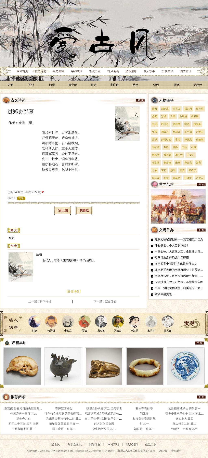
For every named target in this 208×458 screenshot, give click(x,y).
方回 (172, 116)
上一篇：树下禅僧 (39, 301)
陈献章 (155, 155)
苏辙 (154, 139)
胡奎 (166, 178)
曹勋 (175, 147)
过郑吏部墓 (21, 112)
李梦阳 (155, 162)
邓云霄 (155, 147)
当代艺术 (167, 71)
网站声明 (113, 444)
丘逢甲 (188, 178)
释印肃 (155, 178)
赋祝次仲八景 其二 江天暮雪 (104, 408)
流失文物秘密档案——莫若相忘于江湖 (179, 239)
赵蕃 (154, 116)
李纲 (177, 139)
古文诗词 (40, 71)
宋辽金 (114, 84)
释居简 (167, 155)
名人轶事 (149, 71)
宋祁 (163, 170)
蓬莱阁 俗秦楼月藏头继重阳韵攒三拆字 (29, 408)
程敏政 (199, 139)
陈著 (182, 170)
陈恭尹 (176, 178)
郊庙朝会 (166, 139)
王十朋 (188, 131)
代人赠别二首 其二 (184, 423)
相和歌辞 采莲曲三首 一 (64, 423)
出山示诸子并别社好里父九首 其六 (106, 418)
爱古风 (55, 444)
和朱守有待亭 (144, 408)
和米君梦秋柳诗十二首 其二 (63, 418)
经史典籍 (58, 71)
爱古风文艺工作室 (130, 450)
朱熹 (177, 162)
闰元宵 (144, 413)
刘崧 (166, 147)
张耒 (154, 131)
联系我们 (132, 444)
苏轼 (163, 116)
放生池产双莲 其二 (104, 428)
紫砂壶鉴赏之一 (165, 294)
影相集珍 (131, 71)
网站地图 (94, 444)
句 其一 (144, 423)
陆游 (154, 108)
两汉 (31, 84)
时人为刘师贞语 (104, 423)
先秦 (10, 84)
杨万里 (199, 108)
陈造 (186, 124)
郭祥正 (192, 170)
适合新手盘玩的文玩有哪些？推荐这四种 (180, 269)
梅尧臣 (197, 124)
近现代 (197, 84)
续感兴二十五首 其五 (184, 428)
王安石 (190, 155)
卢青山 (199, 131)
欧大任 (165, 124)
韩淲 (154, 124)
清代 (177, 84)
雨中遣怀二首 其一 (64, 428)
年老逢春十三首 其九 (23, 413)
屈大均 (188, 108)
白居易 (183, 116)
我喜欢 (84, 210)
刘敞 (154, 170)
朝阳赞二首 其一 (144, 428)
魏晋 (52, 84)
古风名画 (113, 71)
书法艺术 (95, 71)
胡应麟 (194, 116)
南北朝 (72, 84)
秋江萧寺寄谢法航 (144, 418)
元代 (135, 84)
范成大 (176, 131)
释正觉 (188, 162)
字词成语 (76, 71)
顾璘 (172, 170)
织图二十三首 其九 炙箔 (24, 423)
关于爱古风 (74, 444)
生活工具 (151, 444)
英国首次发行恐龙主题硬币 (172, 257)
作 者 (13, 245)
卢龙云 (199, 178)
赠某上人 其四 (184, 418)
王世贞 (176, 108)
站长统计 (176, 450)
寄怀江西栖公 (63, 408)
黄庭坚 (176, 124)
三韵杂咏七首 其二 (23, 428)
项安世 (179, 155)
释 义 (13, 230)
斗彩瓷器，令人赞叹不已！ (172, 245)
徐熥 (39, 255)
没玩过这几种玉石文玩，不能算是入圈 (179, 282)
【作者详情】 (73, 291)
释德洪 (188, 139)
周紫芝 (165, 131)
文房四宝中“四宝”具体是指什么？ (176, 263)
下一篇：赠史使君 (105, 301)
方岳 (184, 147)
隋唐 (93, 84)
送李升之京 (23, 418)
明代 (156, 84)
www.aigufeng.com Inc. (62, 450)
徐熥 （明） (26, 123)
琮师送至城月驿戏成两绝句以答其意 (107, 413)
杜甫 (193, 147)
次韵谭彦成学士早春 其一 (184, 408)
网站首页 (22, 71)
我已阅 (63, 210)
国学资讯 (185, 71)
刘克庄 (165, 108)
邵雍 (198, 162)
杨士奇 (167, 162)
